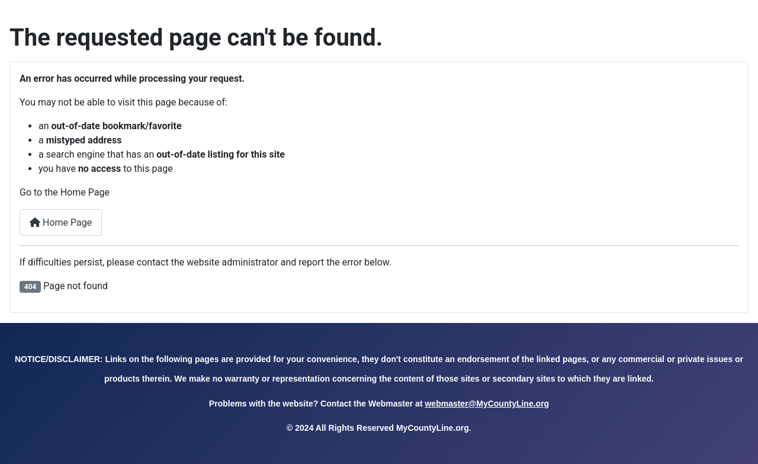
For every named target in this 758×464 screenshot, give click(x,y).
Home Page (61, 222)
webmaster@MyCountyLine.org (487, 403)
